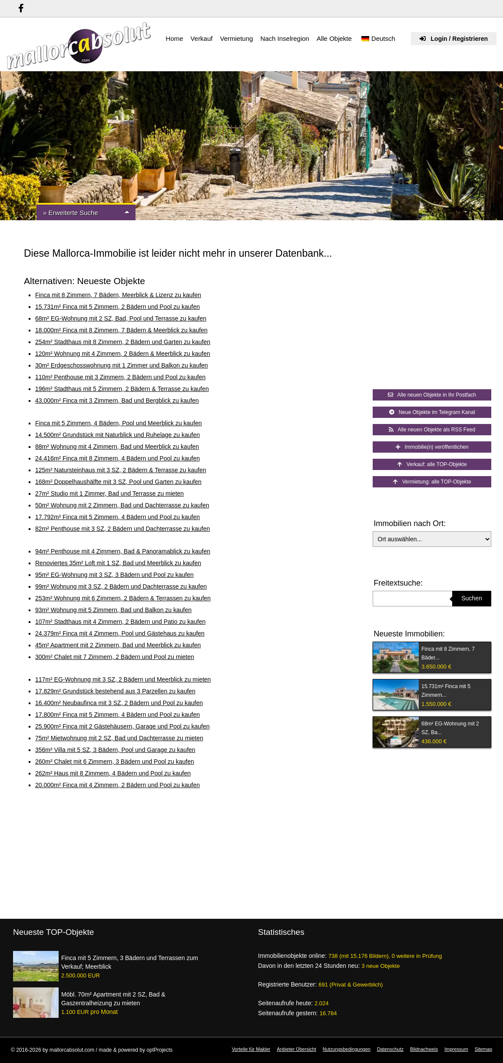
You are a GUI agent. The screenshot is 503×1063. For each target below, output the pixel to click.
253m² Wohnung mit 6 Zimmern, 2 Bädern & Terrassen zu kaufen (123, 598)
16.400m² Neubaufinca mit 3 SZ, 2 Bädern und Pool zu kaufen (119, 702)
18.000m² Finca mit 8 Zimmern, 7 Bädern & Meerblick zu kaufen (121, 330)
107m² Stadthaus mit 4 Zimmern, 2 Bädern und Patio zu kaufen (120, 621)
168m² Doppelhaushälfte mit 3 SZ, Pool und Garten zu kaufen (118, 481)
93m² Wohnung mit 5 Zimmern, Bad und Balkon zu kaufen (113, 609)
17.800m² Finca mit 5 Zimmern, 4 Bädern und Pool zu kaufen (117, 714)
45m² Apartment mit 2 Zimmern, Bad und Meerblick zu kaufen (118, 645)
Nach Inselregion (284, 38)
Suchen (471, 598)
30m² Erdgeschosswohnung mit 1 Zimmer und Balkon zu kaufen (121, 365)
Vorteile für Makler (251, 1049)
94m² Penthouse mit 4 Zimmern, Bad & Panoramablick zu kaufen (122, 551)
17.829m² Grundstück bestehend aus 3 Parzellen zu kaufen (115, 691)
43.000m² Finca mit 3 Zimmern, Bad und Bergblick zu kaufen (117, 400)
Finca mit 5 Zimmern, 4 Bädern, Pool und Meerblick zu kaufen (118, 423)
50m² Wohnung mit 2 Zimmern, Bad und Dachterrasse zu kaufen (122, 505)
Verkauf (202, 38)
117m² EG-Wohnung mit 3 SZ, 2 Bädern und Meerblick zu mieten (123, 679)
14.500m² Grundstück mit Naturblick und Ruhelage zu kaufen (117, 434)
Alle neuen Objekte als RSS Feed (432, 430)
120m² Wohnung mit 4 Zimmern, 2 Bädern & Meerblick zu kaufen (122, 353)
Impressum (456, 1049)
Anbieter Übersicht (296, 1049)
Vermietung (236, 38)
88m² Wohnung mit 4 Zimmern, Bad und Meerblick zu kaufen (117, 446)
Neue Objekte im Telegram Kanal (432, 412)
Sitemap (483, 1049)
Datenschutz (390, 1049)
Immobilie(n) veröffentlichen (432, 447)
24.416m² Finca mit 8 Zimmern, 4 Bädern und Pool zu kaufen (117, 458)
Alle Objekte (334, 38)
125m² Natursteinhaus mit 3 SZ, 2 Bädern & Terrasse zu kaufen (120, 470)
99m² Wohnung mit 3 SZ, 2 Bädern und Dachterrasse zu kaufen (121, 586)
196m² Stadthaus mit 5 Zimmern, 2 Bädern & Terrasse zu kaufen (122, 388)
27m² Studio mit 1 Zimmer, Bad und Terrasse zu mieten (109, 493)
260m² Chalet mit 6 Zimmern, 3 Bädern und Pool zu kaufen (114, 761)
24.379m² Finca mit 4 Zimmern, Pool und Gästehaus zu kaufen (120, 633)
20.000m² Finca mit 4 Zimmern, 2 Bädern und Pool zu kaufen (117, 785)
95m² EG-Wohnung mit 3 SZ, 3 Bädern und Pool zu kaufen (114, 574)
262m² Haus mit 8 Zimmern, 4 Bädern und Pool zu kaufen (113, 773)
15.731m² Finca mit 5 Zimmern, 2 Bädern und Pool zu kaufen (117, 306)
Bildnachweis (424, 1049)
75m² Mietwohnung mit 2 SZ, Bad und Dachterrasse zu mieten (119, 738)
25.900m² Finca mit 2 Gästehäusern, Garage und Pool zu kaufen (122, 726)
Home (174, 38)
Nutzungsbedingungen (347, 1049)
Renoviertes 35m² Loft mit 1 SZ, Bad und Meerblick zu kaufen (118, 563)
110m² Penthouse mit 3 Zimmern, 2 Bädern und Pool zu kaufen (120, 377)
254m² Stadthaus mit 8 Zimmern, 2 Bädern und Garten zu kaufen (122, 341)
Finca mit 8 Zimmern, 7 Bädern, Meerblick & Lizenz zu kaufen (118, 294)
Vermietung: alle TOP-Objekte (432, 482)
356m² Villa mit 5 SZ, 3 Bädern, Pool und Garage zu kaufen (115, 749)
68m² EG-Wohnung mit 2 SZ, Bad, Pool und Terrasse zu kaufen (120, 318)
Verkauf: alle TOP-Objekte (432, 464)
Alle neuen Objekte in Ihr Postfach (432, 395)
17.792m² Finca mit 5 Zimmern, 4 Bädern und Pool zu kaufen (117, 516)
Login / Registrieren (454, 38)
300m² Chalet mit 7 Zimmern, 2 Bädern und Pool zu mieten (114, 656)
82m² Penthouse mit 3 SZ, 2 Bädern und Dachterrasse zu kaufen (122, 528)
